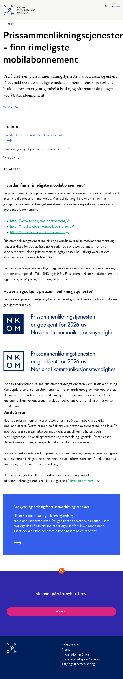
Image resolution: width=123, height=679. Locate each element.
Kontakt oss (70, 645)
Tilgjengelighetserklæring (78, 664)
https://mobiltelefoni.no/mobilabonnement (40, 226)
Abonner (61, 611)
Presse (66, 650)
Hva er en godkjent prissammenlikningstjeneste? (36, 149)
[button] (112, 6)
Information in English (76, 654)
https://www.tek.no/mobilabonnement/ (38, 221)
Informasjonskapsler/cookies (81, 659)
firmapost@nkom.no (84, 481)
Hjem (10, 24)
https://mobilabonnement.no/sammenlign (39, 232)
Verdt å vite (11, 158)
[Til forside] (34, 648)
